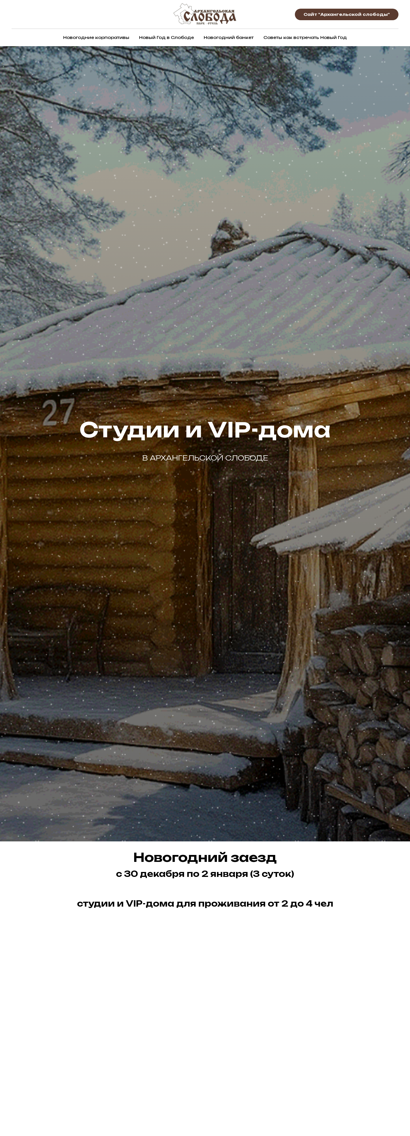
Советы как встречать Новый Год (305, 37)
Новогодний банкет (229, 37)
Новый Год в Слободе (166, 37)
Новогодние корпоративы (96, 37)
